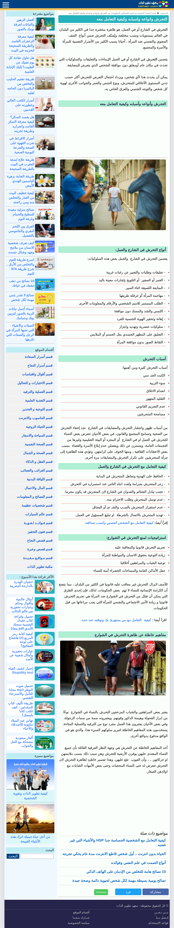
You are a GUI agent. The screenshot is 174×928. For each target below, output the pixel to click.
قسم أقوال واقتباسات (37, 374)
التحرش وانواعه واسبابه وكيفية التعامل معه (132, 19)
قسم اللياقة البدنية (40, 479)
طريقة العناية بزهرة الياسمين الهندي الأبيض (20, 180)
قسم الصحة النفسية (39, 444)
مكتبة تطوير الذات (40, 566)
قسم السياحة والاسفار (37, 435)
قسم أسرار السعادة (39, 357)
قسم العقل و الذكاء (39, 462)
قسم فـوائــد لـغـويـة (38, 523)
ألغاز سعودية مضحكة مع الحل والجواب (21, 742)
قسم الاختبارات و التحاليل (35, 383)
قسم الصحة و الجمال (38, 453)
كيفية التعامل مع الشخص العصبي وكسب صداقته (119, 523)
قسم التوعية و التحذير (37, 409)
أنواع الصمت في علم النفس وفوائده (138, 863)
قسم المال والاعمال (39, 488)
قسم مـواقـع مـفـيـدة (38, 558)
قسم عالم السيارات (39, 514)
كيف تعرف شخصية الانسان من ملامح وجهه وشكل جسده (21, 247)
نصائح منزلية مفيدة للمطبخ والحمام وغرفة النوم (21, 214)
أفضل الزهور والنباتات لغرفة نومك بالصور (24, 24)
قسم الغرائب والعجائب (36, 470)
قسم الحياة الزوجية (39, 427)
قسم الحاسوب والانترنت (36, 418)
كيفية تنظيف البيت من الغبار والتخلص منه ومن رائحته (21, 197)
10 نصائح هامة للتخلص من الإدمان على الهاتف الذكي (126, 872)
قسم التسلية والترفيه (38, 392)
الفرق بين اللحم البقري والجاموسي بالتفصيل (21, 230)
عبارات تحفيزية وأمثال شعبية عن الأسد (21, 655)
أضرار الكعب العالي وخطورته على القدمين (20, 105)
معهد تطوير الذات (127, 905)
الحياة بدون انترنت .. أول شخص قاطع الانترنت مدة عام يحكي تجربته (114, 854)
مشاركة (155, 892)
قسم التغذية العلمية (39, 400)
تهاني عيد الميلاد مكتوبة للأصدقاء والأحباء (22, 724)
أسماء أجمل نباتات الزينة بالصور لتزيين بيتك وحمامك (20, 313)
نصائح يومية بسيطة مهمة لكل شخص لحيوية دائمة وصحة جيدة (119, 880)
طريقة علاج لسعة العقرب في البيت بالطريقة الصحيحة (22, 164)
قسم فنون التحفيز (40, 531)
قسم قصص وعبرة (40, 549)
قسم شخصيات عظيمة (37, 505)
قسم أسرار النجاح (40, 365)
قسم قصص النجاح (40, 540)
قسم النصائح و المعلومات (35, 496)
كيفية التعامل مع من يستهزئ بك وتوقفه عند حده (116, 620)
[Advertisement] (113, 133)
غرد (128, 892)
